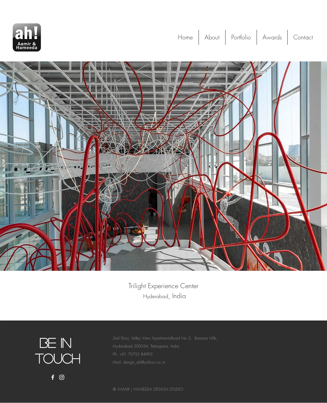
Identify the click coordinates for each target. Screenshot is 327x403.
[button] (163, 166)
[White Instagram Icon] (61, 377)
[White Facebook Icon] (52, 377)
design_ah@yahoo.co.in (144, 362)
